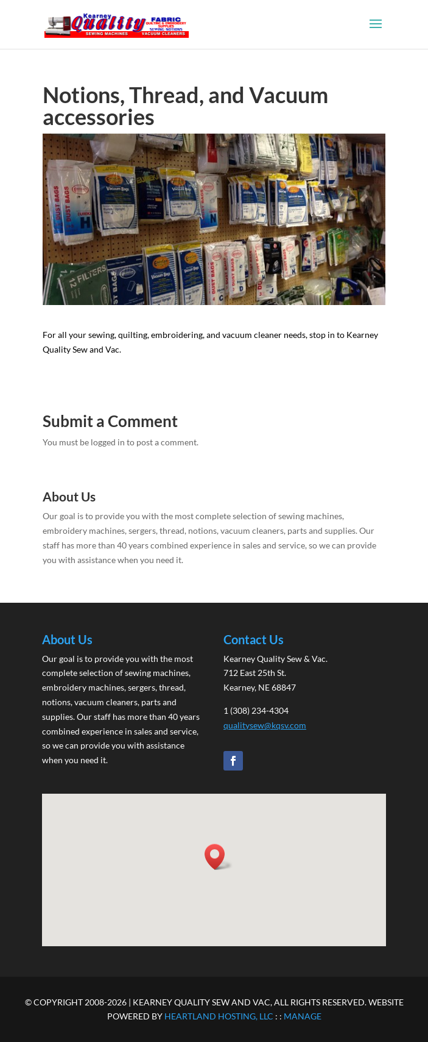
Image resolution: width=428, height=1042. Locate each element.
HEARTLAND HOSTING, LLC (218, 1016)
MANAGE (302, 1016)
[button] (219, 857)
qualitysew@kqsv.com (264, 725)
